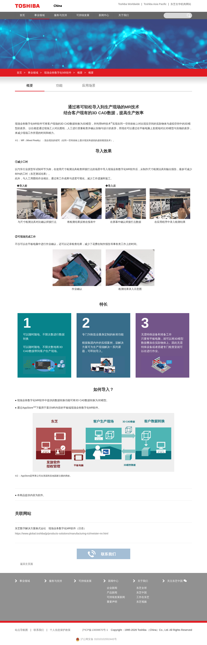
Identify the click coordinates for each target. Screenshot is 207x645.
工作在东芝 (142, 597)
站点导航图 (21, 630)
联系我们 (39, 630)
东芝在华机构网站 (180, 4)
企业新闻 (112, 588)
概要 (79, 72)
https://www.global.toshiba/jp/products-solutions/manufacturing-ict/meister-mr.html (61, 533)
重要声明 (112, 602)
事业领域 (33, 72)
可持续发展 (85, 581)
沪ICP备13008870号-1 (95, 630)
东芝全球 (141, 588)
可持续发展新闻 (116, 597)
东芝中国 (141, 592)
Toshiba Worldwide (129, 4)
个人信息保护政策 (60, 630)
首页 (19, 72)
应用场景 (88, 86)
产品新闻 (112, 592)
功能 (59, 86)
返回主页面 (26, 564)
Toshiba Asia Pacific (155, 4)
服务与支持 (55, 581)
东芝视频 (141, 602)
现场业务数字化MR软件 (57, 72)
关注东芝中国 (177, 581)
